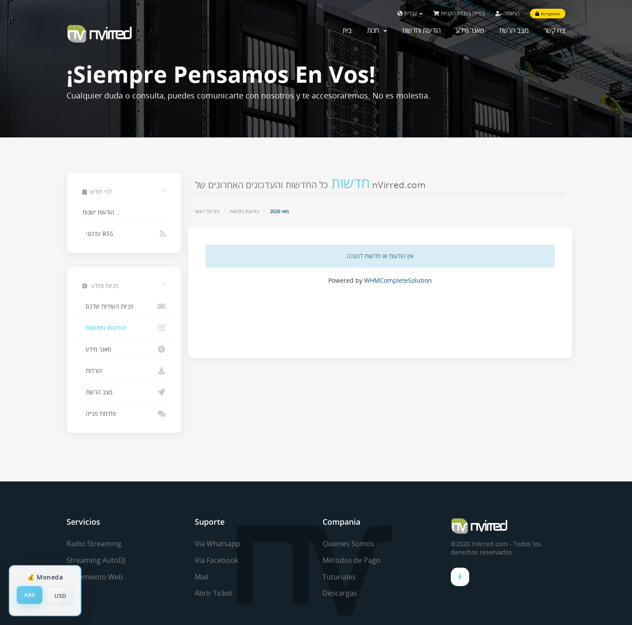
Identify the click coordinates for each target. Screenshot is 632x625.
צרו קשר (554, 30)
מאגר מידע (470, 30)
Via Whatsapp (217, 543)
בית (347, 30)
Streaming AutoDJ (96, 560)
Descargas (340, 593)
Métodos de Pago (351, 560)
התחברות (547, 14)
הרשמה (507, 13)
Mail (201, 577)
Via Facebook (216, 560)
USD (60, 596)
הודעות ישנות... (100, 212)
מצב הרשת (514, 30)
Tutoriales (339, 577)
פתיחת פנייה (124, 413)
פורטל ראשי (207, 211)
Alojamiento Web (95, 577)
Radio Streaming (94, 543)
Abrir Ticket (213, 593)
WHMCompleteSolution (398, 280)
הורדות (124, 370)
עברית (410, 13)
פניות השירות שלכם (124, 306)
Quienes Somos (348, 543)
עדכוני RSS (124, 233)
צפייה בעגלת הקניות (459, 13)
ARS (29, 595)
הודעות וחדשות (421, 30)
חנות (377, 30)
